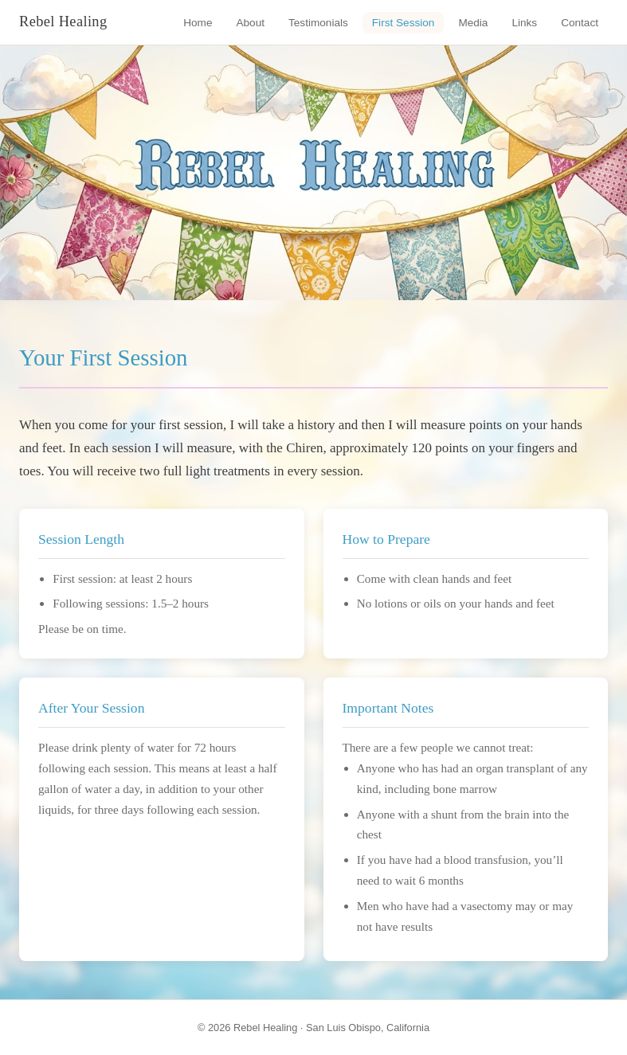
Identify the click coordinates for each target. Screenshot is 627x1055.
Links (524, 23)
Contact (579, 23)
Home (197, 23)
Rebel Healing (63, 21)
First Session (403, 23)
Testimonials (318, 23)
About (250, 23)
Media (473, 23)
